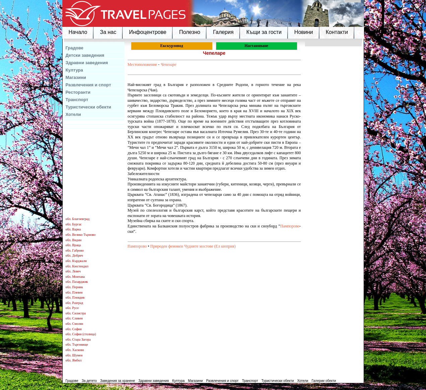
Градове (74, 47)
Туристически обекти (88, 107)
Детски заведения (85, 55)
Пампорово (290, 226)
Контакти (337, 32)
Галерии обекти (324, 381)
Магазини (76, 77)
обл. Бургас (74, 224)
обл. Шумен (74, 355)
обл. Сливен (74, 318)
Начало (78, 32)
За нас (108, 32)
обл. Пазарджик (77, 282)
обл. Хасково (75, 350)
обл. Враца (73, 245)
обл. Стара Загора (78, 339)
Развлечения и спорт (88, 84)
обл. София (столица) (81, 334)
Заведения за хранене (117, 381)
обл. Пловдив (75, 297)
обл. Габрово (75, 250)
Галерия (223, 32)
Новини (303, 32)
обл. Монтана (75, 276)
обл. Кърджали (76, 261)
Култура (74, 70)
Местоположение (142, 64)
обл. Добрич (74, 255)
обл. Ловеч (73, 271)
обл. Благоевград (78, 219)
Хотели (73, 114)
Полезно (189, 32)
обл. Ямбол (74, 360)
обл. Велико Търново (81, 234)
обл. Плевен (74, 292)
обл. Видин (74, 240)
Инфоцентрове (147, 32)
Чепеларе (168, 64)
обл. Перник (74, 287)
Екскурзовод (171, 45)
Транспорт (77, 99)
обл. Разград (74, 303)
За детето (89, 381)
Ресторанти (78, 92)
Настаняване (256, 45)
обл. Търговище (77, 344)
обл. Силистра (76, 313)
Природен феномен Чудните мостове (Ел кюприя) (193, 246)
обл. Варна (73, 229)
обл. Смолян (74, 324)
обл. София (74, 329)
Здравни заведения (87, 62)
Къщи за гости (264, 32)
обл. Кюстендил (77, 266)
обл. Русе (72, 308)
